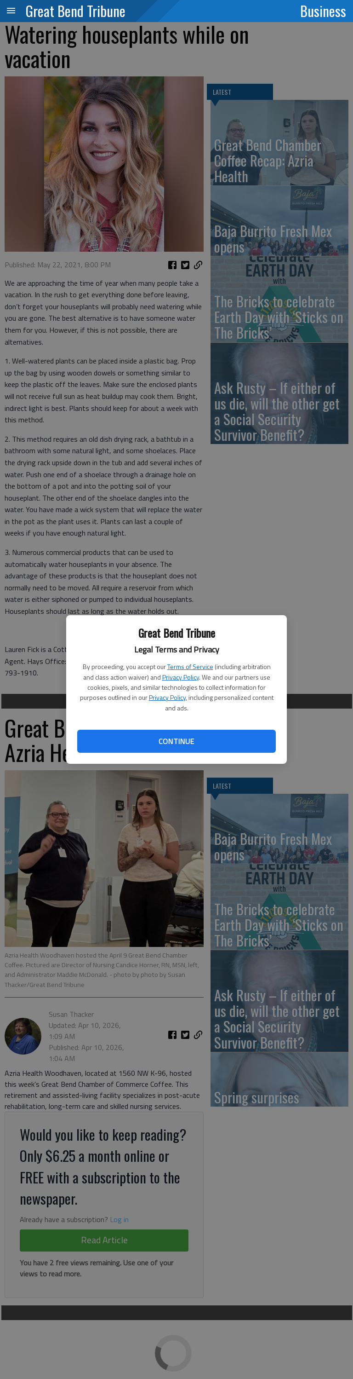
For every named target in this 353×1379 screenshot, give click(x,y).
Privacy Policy (180, 677)
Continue (176, 741)
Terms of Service (190, 666)
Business (323, 10)
